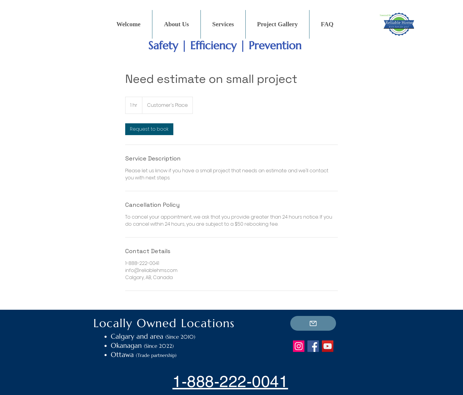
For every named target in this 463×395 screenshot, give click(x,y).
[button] (223, 24)
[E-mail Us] (313, 323)
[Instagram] (298, 346)
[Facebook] (313, 346)
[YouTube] (327, 346)
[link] (149, 129)
